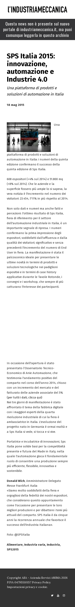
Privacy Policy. (41, 582)
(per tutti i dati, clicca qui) (24, 397)
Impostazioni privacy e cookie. (27, 587)
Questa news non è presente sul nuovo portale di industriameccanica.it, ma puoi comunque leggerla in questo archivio (37, 29)
